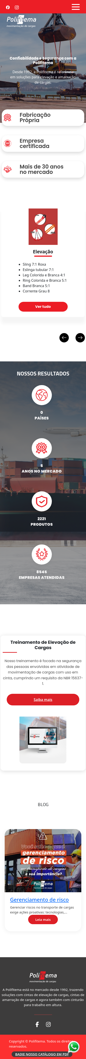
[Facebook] (7, 6)
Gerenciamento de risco (41, 900)
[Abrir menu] (76, 7)
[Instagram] (16, 6)
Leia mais (45, 919)
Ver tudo (43, 306)
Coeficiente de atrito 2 (39, 1002)
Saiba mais (43, 699)
